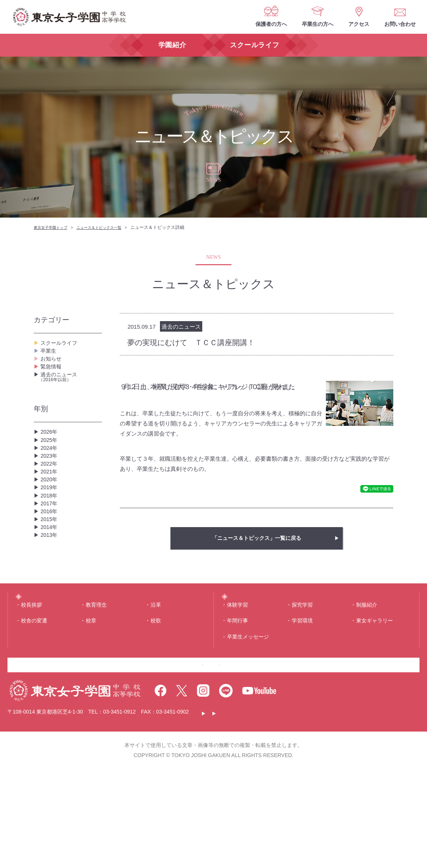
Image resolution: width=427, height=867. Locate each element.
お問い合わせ (400, 24)
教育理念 (96, 687)
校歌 (156, 703)
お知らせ (52, 369)
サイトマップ (345, 810)
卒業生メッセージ (248, 719)
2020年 (50, 526)
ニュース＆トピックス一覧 (110, 227)
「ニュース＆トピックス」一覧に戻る (257, 538)
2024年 (50, 478)
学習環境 (302, 703)
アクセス (358, 24)
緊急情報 (52, 381)
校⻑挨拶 (31, 687)
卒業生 (49, 357)
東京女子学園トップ (54, 227)
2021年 (50, 514)
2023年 (50, 490)
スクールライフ (61, 345)
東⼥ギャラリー (374, 703)
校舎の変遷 (34, 703)
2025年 (50, 466)
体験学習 (237, 687)
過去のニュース (70, 397)
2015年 (50, 586)
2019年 (50, 538)
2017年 (50, 562)
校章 (91, 703)
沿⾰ (156, 687)
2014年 (50, 598)
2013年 (50, 610)
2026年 (50, 454)
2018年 (50, 550)
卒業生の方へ (317, 24)
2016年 (50, 574)
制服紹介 (366, 687)
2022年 (50, 502)
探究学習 (302, 687)
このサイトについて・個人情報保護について (260, 810)
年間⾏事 (237, 703)
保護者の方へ (271, 24)
